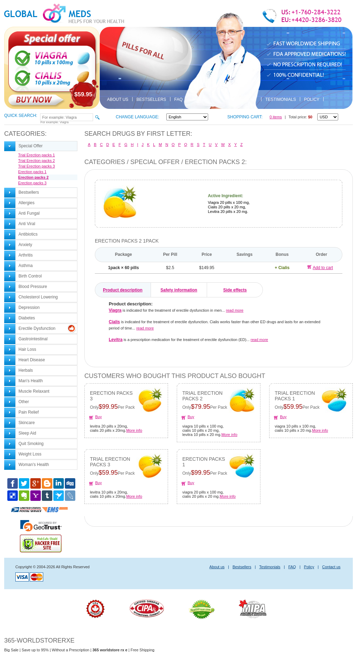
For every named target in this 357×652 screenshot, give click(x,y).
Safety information (178, 290)
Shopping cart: (245, 116)
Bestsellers (151, 99)
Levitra (115, 339)
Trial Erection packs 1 (36, 155)
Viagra (115, 310)
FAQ (178, 99)
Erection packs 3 (32, 183)
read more (234, 310)
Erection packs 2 (33, 177)
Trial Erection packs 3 (36, 166)
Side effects (234, 290)
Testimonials (280, 99)
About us (117, 99)
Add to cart (320, 267)
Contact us (331, 567)
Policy (311, 99)
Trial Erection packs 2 (36, 160)
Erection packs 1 (32, 172)
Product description (122, 290)
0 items (275, 117)
